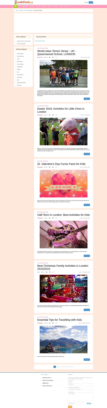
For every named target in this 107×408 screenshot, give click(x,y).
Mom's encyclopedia (28, 10)
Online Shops (20, 61)
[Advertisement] (53, 23)
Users (18, 72)
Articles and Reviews (21, 82)
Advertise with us (47, 377)
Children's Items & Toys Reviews (24, 41)
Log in (91, 2)
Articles (21, 10)
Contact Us (19, 85)
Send (70, 406)
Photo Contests (20, 74)
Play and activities (42, 48)
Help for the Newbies (48, 380)
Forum (18, 58)
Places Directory (20, 56)
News (18, 80)
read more (87, 98)
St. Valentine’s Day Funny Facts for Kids (61, 163)
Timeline (18, 69)
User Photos (19, 77)
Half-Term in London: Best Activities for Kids (63, 214)
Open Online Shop (47, 385)
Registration (46, 383)
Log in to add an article (40, 40)
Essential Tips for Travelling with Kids (59, 319)
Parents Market (20, 53)
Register (86, 2)
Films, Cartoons (20, 64)
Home (17, 10)
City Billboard (19, 66)
